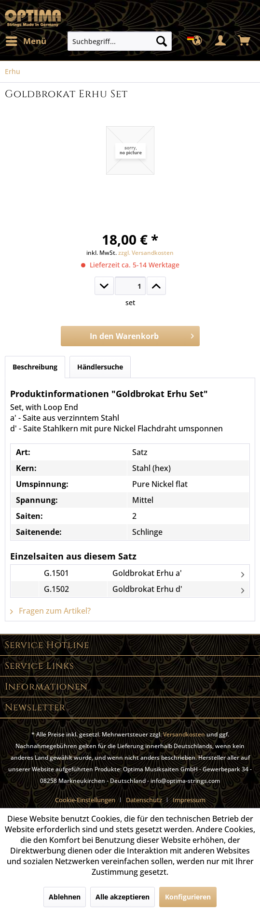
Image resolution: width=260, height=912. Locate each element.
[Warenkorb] (244, 41)
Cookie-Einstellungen (85, 799)
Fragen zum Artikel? (50, 610)
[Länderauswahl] (197, 41)
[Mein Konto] (221, 41)
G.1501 (56, 573)
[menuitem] (25, 41)
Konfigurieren (188, 896)
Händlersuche (100, 366)
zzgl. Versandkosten (146, 253)
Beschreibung (35, 366)
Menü (26, 39)
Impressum (189, 799)
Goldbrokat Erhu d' (147, 589)
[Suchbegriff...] (120, 41)
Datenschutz (144, 799)
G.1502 (56, 589)
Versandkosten (184, 734)
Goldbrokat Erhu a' (147, 573)
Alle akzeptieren (123, 896)
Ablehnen (65, 896)
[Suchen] (161, 41)
